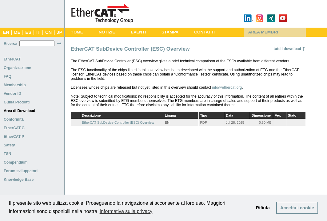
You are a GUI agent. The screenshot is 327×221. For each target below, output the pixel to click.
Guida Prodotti (17, 102)
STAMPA (170, 32)
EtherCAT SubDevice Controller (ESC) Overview (118, 122)
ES (28, 32)
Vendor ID (12, 93)
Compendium (16, 162)
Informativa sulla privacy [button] (126, 211)
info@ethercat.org (227, 87)
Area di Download (19, 111)
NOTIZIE (107, 32)
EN (6, 32)
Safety (9, 145)
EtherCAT (12, 59)
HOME (76, 32)
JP (59, 32)
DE (17, 32)
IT (38, 32)
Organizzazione (17, 68)
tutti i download (287, 49)
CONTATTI (204, 32)
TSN (7, 154)
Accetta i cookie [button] (297, 207)
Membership (15, 85)
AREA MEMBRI (263, 32)
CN (48, 32)
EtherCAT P (14, 136)
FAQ (7, 76)
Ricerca (10, 43)
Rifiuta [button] (263, 207)
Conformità (14, 119)
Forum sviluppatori (21, 171)
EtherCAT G (14, 128)
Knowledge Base (19, 179)
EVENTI (138, 32)
